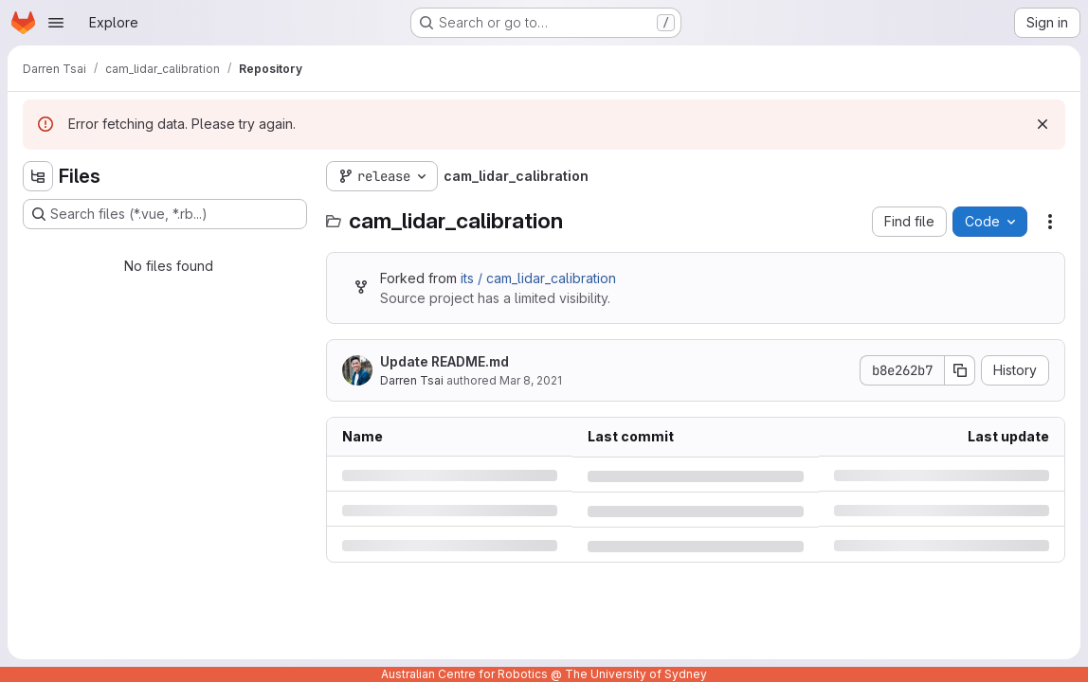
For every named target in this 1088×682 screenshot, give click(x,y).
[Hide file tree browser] (38, 176)
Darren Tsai (412, 380)
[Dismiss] (1042, 124)
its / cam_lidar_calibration (538, 278)
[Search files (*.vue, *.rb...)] (165, 214)
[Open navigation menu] (56, 23)
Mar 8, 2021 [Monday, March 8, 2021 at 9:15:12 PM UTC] (530, 380)
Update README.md (444, 361)
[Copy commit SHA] (960, 370)
